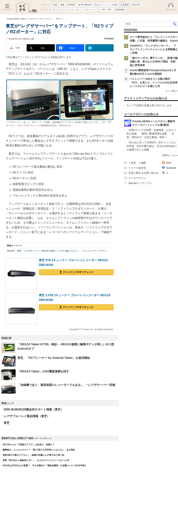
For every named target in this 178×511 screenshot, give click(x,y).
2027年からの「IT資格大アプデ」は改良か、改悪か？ (28, 444)
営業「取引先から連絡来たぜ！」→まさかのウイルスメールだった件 (36, 460)
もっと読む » (171, 91)
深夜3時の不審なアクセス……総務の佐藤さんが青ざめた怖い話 (33, 455)
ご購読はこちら (168, 155)
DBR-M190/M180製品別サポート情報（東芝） (33, 409)
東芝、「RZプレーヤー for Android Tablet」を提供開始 (53, 357)
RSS (168, 162)
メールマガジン (137, 178)
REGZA (11, 251)
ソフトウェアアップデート (94, 251)
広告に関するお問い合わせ (143, 172)
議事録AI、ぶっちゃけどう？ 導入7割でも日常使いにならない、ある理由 (39, 450)
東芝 (19, 251)
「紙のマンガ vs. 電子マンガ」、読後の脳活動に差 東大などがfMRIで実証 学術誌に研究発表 (153, 61)
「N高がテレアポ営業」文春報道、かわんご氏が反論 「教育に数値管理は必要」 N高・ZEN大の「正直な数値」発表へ (151, 134)
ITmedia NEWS (13, 19)
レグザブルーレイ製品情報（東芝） (27, 416)
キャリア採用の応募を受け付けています (149, 105)
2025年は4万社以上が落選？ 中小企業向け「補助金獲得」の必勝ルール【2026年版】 (45, 465)
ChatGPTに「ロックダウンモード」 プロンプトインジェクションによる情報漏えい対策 (154, 49)
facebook (171, 167)
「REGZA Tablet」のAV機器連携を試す (43, 371)
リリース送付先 (137, 167)
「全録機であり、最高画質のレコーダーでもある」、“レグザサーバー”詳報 (66, 384)
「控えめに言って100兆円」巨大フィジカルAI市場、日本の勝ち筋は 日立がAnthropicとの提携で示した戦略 (152, 146)
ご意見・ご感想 (137, 162)
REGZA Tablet (48, 251)
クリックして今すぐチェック (78, 272)
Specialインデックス (140, 183)
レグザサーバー (31, 251)
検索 (175, 23)
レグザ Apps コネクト (68, 251)
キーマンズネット (43, 438)
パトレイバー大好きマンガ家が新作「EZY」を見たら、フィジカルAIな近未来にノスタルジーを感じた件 (153, 82)
